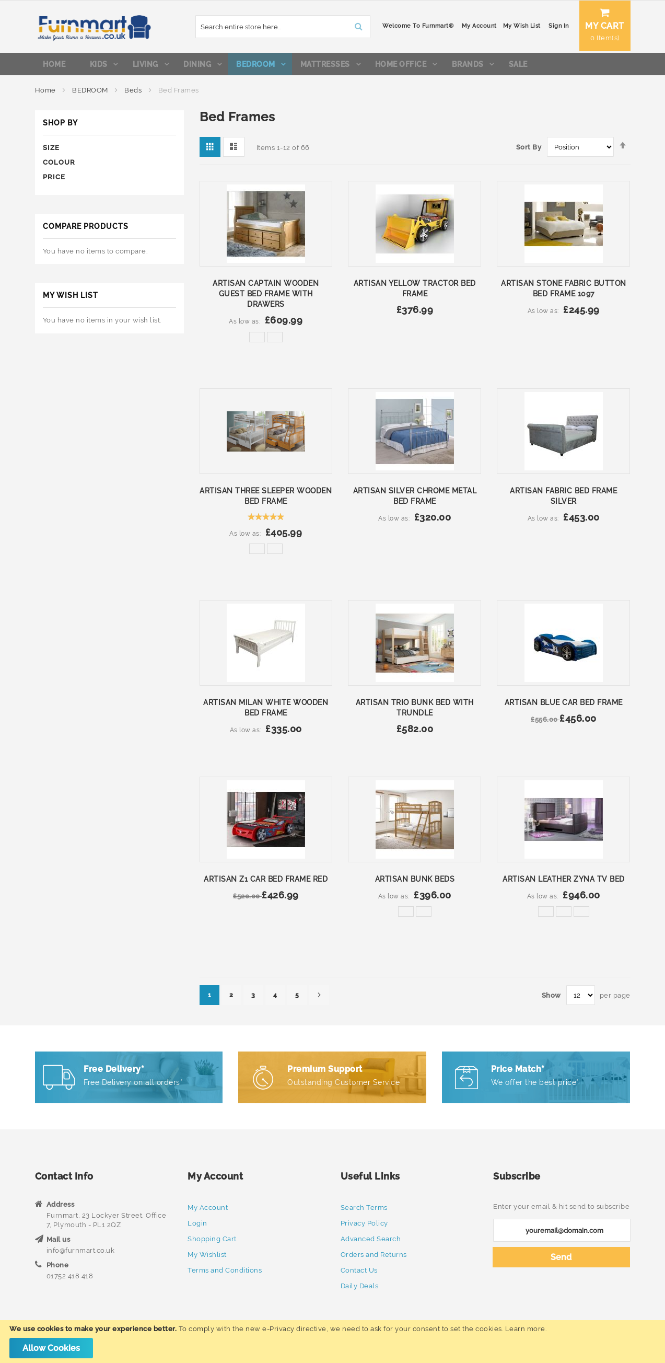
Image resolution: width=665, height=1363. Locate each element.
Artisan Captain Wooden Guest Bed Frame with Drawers (266, 295)
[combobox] (254, 26)
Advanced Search (371, 1239)
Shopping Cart (212, 1239)
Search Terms (364, 1207)
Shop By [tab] (60, 125)
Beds (134, 94)
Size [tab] (51, 149)
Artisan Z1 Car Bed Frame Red (266, 880)
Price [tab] (54, 179)
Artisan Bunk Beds (415, 880)
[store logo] (93, 27)
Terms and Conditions (225, 1270)
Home (46, 94)
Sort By (529, 149)
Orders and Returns (374, 1254)
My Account (450, 25)
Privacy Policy (364, 1223)
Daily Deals (360, 1286)
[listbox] (266, 341)
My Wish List (493, 25)
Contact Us (359, 1270)
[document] (332, 1341)
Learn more (525, 1329)
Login (197, 1223)
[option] (257, 339)
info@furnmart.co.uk (80, 1250)
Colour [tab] (59, 164)
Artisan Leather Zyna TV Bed (564, 880)
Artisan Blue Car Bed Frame (564, 704)
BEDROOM (91, 94)
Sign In (530, 25)
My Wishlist (207, 1254)
